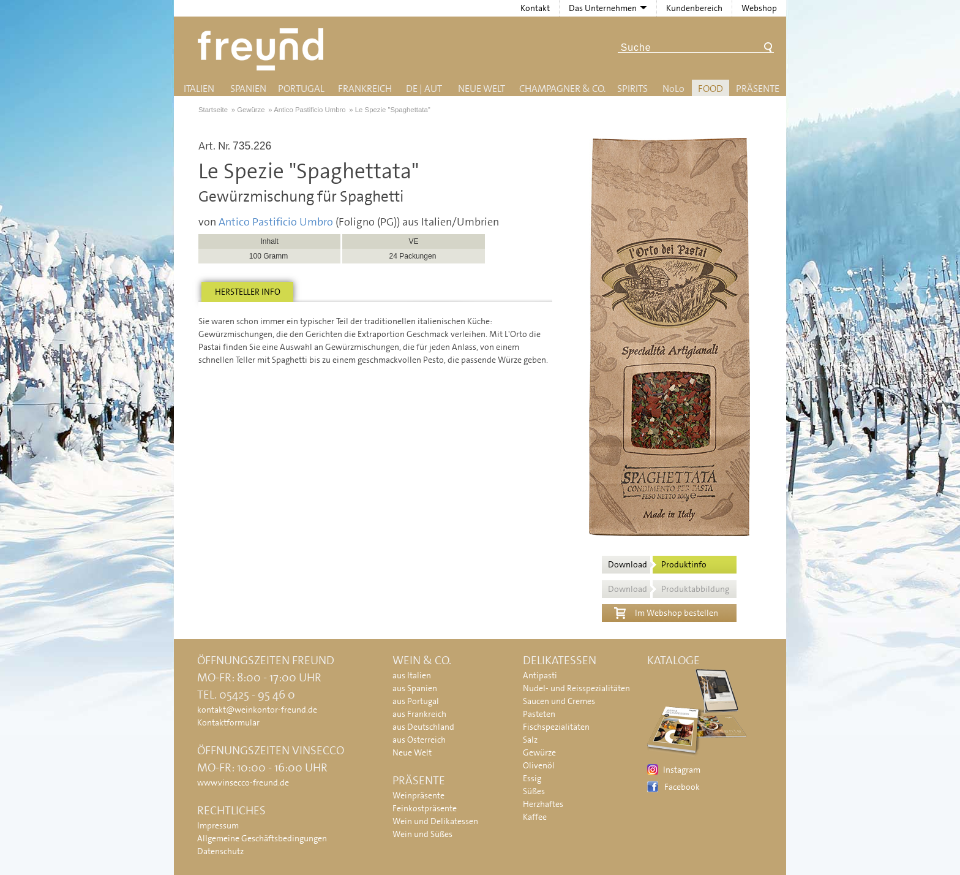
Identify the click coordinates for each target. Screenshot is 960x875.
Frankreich (365, 88)
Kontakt (535, 7)
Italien (199, 88)
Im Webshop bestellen (666, 611)
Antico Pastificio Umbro (276, 221)
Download (657, 564)
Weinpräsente (418, 795)
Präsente (757, 88)
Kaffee (535, 816)
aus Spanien (414, 688)
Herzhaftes (543, 803)
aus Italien (411, 675)
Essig (532, 778)
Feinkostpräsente (424, 808)
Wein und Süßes (422, 833)
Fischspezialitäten (556, 726)
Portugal (301, 88)
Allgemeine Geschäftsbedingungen (262, 838)
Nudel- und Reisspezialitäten (576, 688)
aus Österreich (419, 739)
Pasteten (539, 713)
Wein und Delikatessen (435, 821)
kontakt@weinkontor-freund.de (257, 709)
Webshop (759, 7)
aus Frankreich (419, 713)
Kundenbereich (694, 7)
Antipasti (540, 675)
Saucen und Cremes (559, 700)
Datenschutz (220, 851)
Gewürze (539, 752)
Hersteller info (247, 291)
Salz (530, 739)
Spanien (248, 88)
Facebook (682, 786)
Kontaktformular (228, 722)
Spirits (632, 88)
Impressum (218, 825)
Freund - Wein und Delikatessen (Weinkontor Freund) (263, 49)
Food (710, 88)
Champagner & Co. (562, 88)
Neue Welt (481, 88)
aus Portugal (415, 700)
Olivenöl (539, 765)
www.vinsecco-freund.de (243, 782)
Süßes (534, 791)
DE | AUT (424, 88)
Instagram (681, 769)
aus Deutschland (423, 726)
